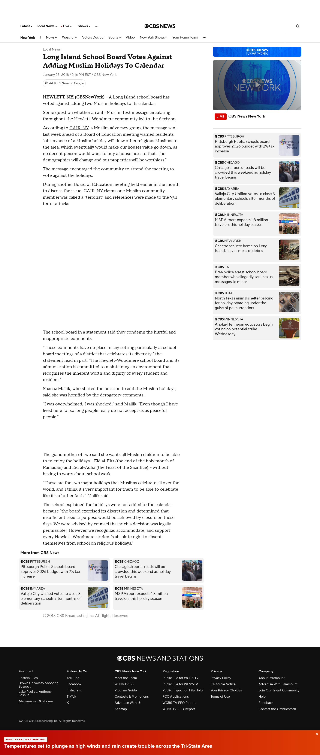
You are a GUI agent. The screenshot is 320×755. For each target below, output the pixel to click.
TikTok (71, 696)
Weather (69, 38)
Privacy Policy (221, 678)
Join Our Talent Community (279, 690)
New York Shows (153, 38)
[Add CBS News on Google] (64, 83)
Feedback (266, 702)
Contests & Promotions (132, 696)
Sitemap (121, 709)
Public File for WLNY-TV (180, 684)
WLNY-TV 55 (124, 684)
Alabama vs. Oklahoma (36, 701)
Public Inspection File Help (183, 690)
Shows (84, 26)
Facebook (74, 684)
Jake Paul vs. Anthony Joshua (35, 693)
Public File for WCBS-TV (181, 678)
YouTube (73, 678)
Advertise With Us (128, 702)
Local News (47, 26)
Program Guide (126, 690)
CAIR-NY (78, 128)
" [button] (166, 160)
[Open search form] (298, 26)
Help (262, 696)
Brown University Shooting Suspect (38, 684)
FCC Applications (176, 696)
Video (130, 38)
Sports (115, 38)
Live (67, 26)
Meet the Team (126, 678)
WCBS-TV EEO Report (179, 702)
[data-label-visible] (316, 733)
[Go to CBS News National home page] (160, 26)
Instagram (74, 690)
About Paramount (272, 678)
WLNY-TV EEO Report (179, 709)
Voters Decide (92, 38)
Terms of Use (220, 696)
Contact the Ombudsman (277, 709)
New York (27, 38)
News (51, 38)
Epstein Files (28, 678)
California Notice (223, 684)
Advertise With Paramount (278, 684)
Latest (26, 26)
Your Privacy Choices (226, 690)
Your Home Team (185, 38)
